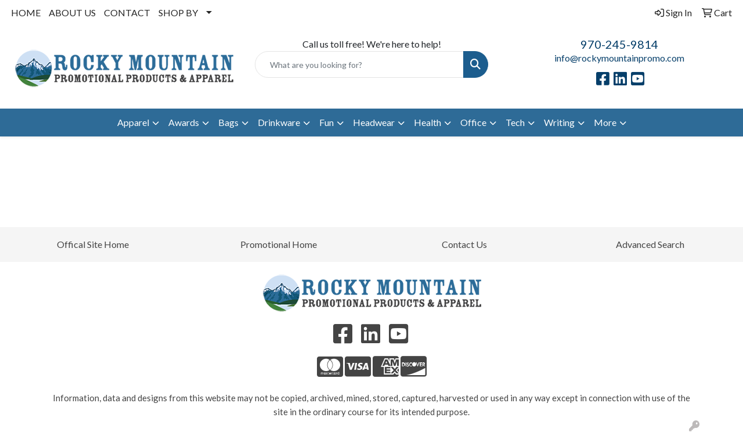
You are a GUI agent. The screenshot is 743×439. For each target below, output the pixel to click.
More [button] (605, 122)
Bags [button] (228, 122)
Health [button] (427, 122)
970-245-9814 (619, 44)
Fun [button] (326, 122)
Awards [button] (183, 122)
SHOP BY (178, 12)
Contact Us (464, 244)
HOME (26, 12)
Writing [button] (559, 122)
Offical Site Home (93, 244)
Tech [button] (515, 122)
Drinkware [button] (279, 122)
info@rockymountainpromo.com (619, 57)
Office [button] (473, 122)
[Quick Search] (359, 64)
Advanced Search (650, 244)
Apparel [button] (133, 122)
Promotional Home (278, 244)
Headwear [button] (374, 122)
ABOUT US (72, 12)
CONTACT (127, 12)
